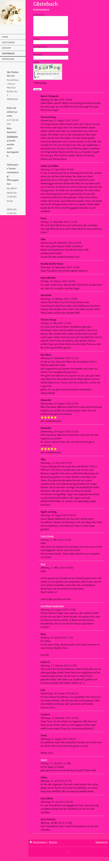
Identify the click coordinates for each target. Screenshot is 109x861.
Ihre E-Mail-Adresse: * (48, 47)
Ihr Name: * (37, 39)
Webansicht (102, 842)
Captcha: (43, 62)
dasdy (44, 759)
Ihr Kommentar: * (39, 15)
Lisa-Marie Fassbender (52, 606)
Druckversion (38, 842)
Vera (43, 564)
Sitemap (53, 842)
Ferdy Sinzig (47, 536)
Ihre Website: (38, 54)
